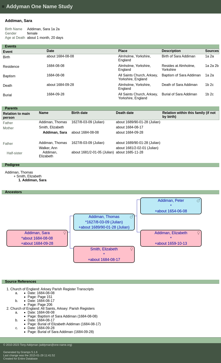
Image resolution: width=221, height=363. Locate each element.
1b (207, 85)
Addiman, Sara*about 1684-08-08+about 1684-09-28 (37, 238)
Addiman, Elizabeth (48, 154)
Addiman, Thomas (53, 122)
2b (217, 66)
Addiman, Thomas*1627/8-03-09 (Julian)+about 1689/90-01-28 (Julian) (104, 222)
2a (58, 29)
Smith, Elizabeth (51, 127)
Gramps (26, 352)
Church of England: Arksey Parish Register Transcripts (52, 289)
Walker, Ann (48, 148)
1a (53, 29)
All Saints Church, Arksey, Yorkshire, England (138, 77)
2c (212, 85)
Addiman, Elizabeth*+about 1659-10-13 (171, 238)
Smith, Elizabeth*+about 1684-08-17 (104, 254)
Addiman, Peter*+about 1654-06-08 (171, 205)
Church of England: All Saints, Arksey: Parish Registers (52, 308)
